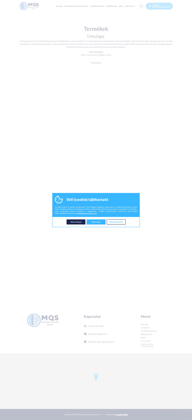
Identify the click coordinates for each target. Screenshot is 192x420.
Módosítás (96, 222)
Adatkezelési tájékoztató (87, 213)
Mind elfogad (76, 222)
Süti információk (116, 222)
